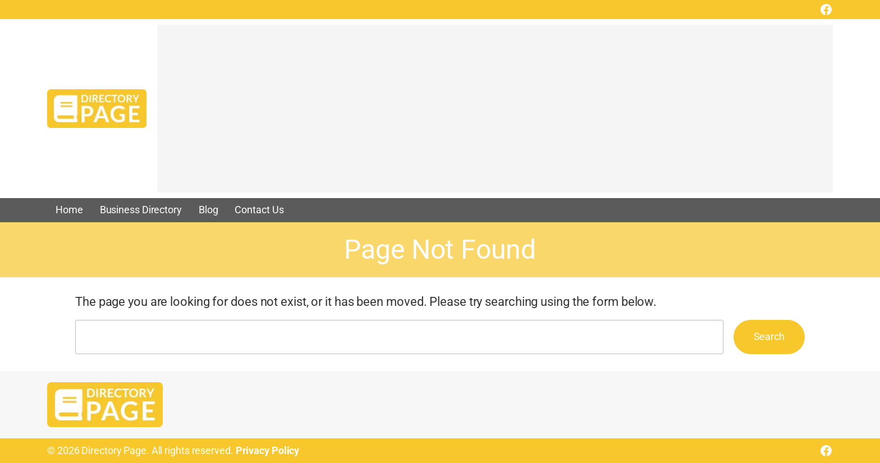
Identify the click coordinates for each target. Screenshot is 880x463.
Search (769, 336)
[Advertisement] (494, 113)
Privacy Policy (268, 450)
